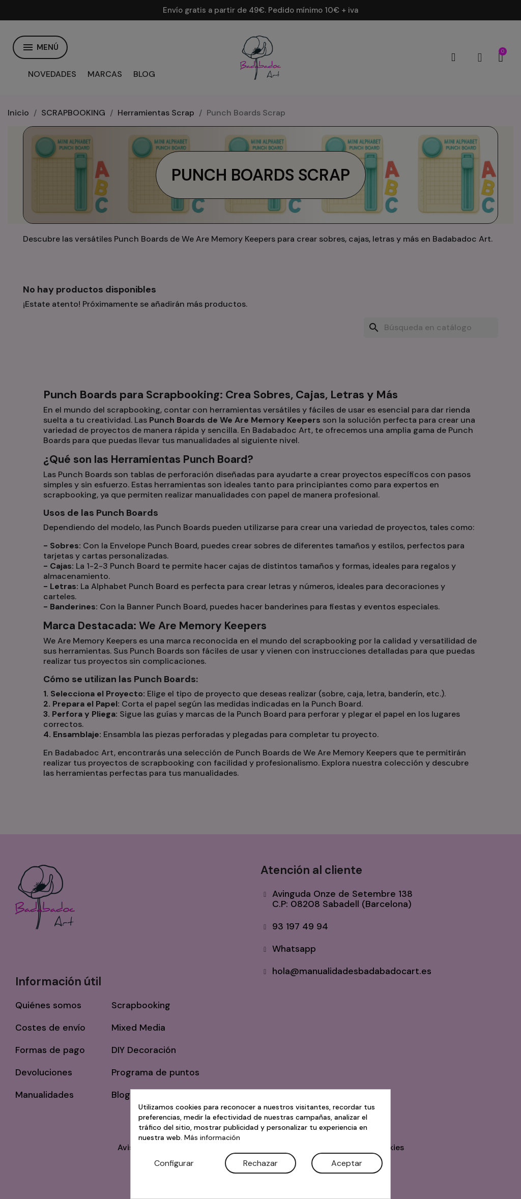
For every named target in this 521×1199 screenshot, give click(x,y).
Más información (212, 1137)
